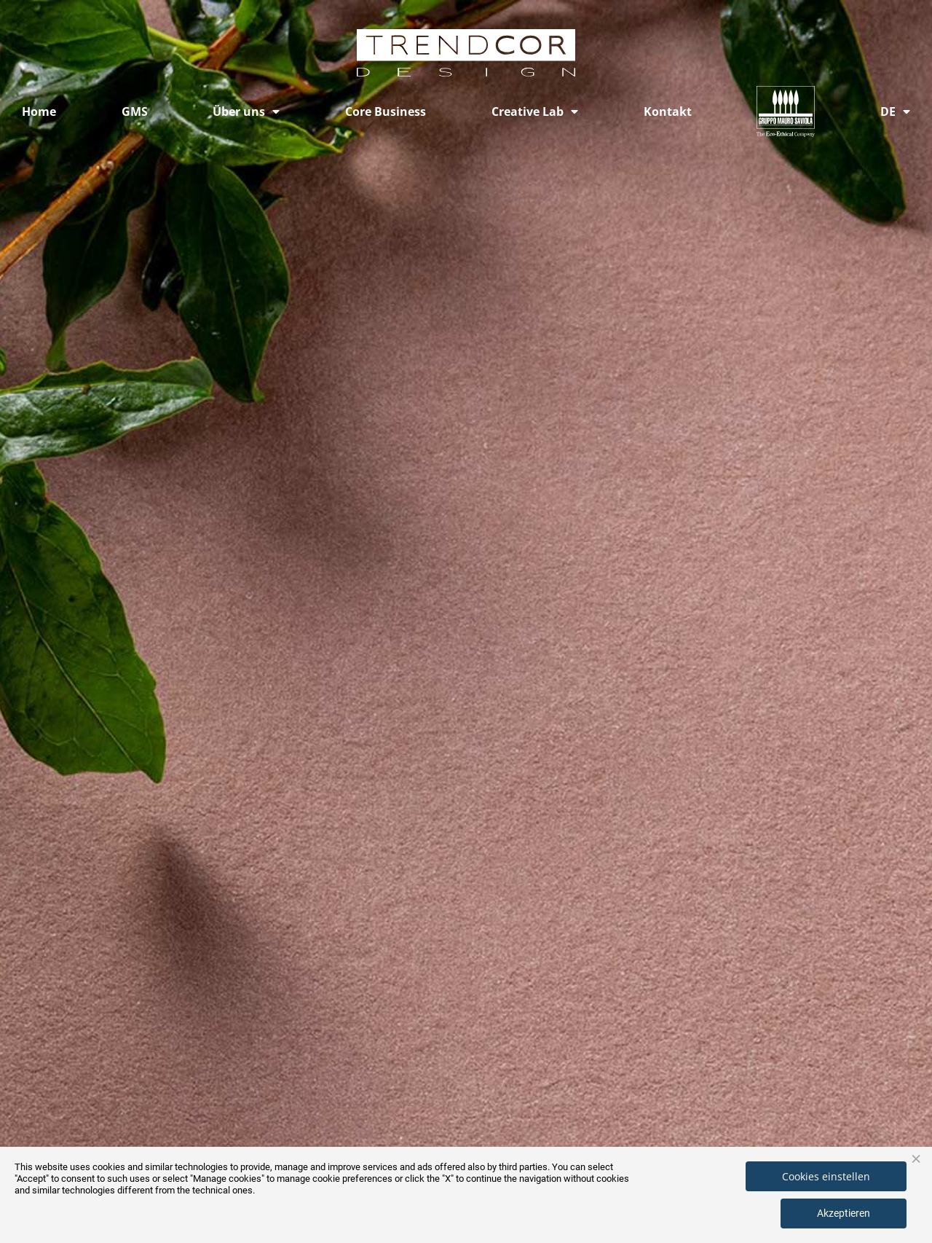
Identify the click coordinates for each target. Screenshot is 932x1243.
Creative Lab (534, 111)
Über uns (246, 111)
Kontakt (668, 111)
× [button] (916, 1157)
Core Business (385, 111)
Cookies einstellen (826, 1176)
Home (39, 111)
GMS (135, 111)
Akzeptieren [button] (843, 1213)
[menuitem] (895, 111)
